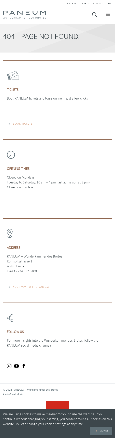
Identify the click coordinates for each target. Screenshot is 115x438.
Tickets (85, 4)
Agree (101, 430)
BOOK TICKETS (19, 124)
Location (70, 4)
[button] (110, 4)
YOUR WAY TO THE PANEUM (28, 287)
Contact (98, 4)
